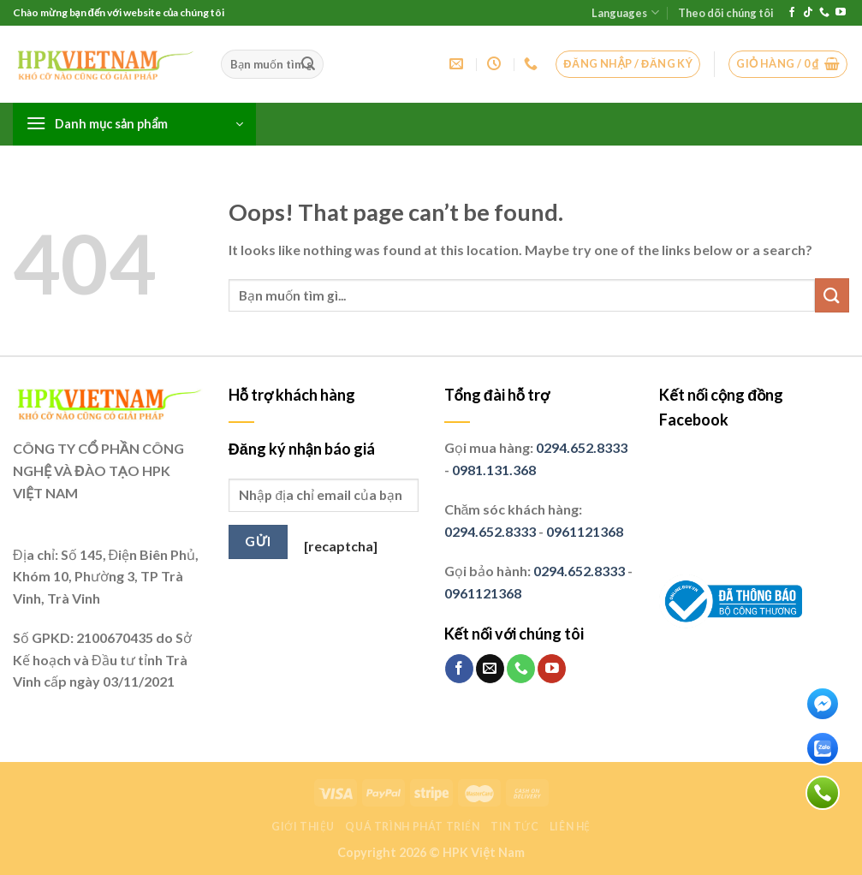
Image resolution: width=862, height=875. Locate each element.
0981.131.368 (494, 469)
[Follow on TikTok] (808, 13)
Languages (625, 12)
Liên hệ (570, 826)
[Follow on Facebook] (792, 13)
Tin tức (514, 826)
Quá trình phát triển (412, 826)
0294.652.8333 (581, 447)
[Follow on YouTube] (840, 13)
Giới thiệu (303, 826)
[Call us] (824, 13)
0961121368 (584, 531)
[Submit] (308, 64)
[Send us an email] (490, 668)
